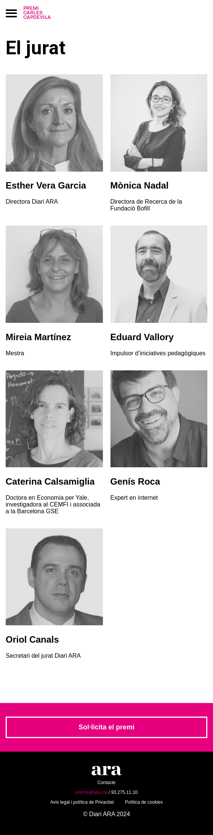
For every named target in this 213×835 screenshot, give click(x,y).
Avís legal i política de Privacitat (82, 802)
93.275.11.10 (124, 792)
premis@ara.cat (91, 792)
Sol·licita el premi (106, 727)
